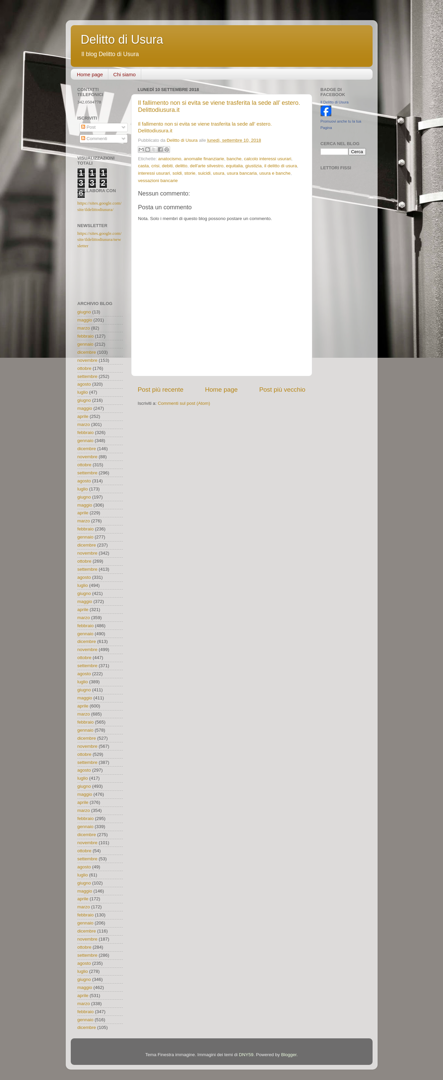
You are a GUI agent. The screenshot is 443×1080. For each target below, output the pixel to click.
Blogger (288, 1054)
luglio (82, 392)
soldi (177, 173)
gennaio (85, 344)
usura (218, 173)
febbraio (85, 336)
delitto (181, 165)
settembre (87, 376)
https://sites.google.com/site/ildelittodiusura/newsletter (99, 240)
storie (190, 173)
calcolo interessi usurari (267, 158)
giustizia (253, 165)
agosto (84, 384)
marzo (83, 328)
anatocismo (169, 158)
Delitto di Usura (122, 39)
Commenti (94, 138)
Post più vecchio (282, 389)
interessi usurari (154, 173)
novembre (87, 360)
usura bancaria (242, 173)
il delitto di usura (280, 165)
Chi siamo (124, 74)
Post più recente (161, 389)
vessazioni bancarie (158, 180)
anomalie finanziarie (204, 158)
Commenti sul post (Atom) (184, 403)
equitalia (234, 165)
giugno (84, 311)
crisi (155, 165)
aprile (83, 416)
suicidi (204, 173)
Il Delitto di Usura (335, 102)
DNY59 (246, 1054)
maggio (84, 319)
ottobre (84, 368)
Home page (90, 74)
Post (88, 127)
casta (143, 165)
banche (234, 158)
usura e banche (274, 173)
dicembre (86, 352)
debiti (167, 165)
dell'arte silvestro (206, 165)
